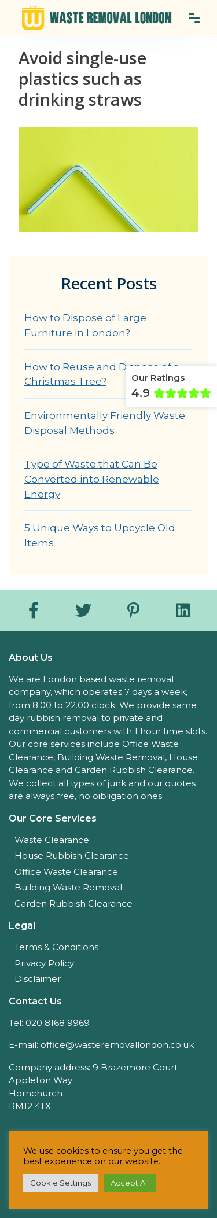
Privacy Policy (44, 963)
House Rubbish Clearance (71, 855)
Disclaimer (37, 978)
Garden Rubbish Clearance (73, 903)
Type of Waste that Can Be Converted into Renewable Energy (91, 478)
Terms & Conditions (56, 946)
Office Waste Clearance (66, 871)
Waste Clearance (51, 839)
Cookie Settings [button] (60, 1182)
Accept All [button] (130, 1182)
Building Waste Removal (68, 887)
